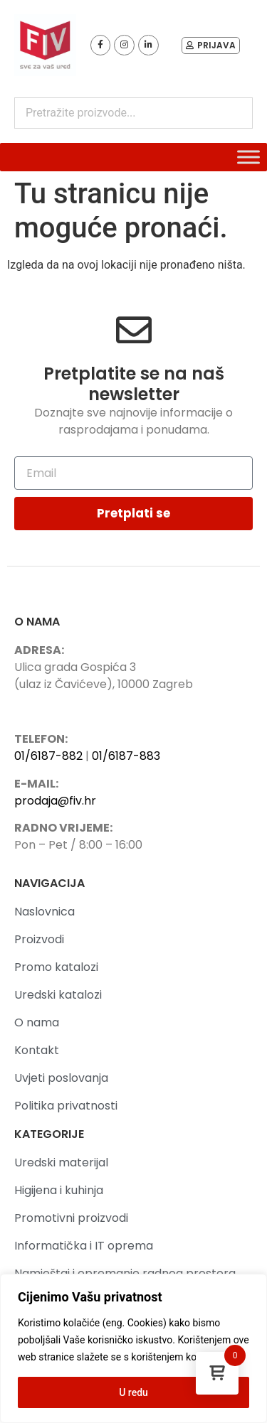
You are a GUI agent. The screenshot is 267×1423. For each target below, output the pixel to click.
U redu (133, 1392)
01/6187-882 (48, 756)
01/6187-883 (126, 756)
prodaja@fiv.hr (55, 801)
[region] (133, 1348)
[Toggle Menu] (248, 156)
